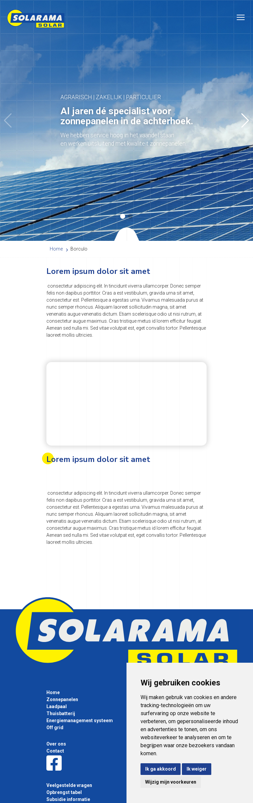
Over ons (56, 744)
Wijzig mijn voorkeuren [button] (170, 782)
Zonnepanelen (62, 699)
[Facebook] (54, 764)
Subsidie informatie (68, 799)
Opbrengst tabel (64, 792)
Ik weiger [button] (197, 769)
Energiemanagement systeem (79, 720)
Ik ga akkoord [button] (160, 769)
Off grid (54, 727)
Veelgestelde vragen (69, 785)
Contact (55, 751)
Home (53, 692)
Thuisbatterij (60, 713)
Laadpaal (56, 706)
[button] (245, 120)
